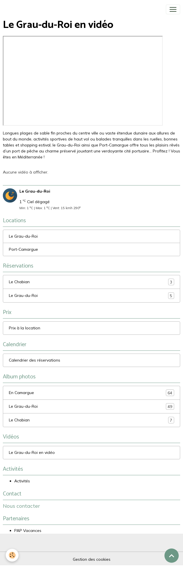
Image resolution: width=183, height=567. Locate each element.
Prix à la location (24, 328)
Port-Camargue (23, 249)
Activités (22, 481)
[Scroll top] (171, 555)
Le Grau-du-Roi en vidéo (32, 452)
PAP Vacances (27, 530)
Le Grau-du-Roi (23, 236)
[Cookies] (12, 555)
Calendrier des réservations (34, 360)
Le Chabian (91, 282)
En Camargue (91, 392)
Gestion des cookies (91, 559)
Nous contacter (21, 506)
